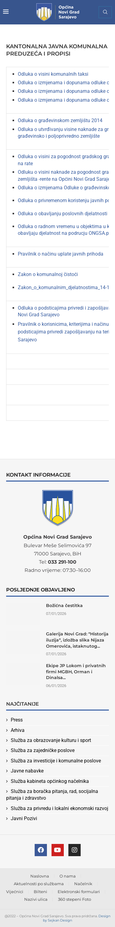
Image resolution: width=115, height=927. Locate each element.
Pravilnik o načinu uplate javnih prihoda (60, 254)
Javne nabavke (27, 771)
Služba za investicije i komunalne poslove (56, 761)
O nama (67, 876)
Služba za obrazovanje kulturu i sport (51, 740)
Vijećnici (14, 891)
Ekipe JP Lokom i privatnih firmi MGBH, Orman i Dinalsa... (76, 671)
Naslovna (39, 876)
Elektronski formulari (79, 891)
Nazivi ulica (36, 899)
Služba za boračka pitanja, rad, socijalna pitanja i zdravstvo (52, 794)
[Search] (105, 12)
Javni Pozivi (24, 818)
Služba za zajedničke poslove (43, 750)
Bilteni (40, 891)
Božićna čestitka (64, 605)
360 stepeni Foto (74, 899)
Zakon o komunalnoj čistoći (48, 274)
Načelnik (83, 883)
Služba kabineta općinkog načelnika (50, 781)
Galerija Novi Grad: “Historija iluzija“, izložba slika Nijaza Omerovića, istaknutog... (77, 640)
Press (17, 720)
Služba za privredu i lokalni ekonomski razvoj (59, 808)
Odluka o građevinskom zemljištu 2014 (60, 120)
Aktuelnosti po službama (39, 883)
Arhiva (18, 730)
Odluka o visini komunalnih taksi (53, 74)
